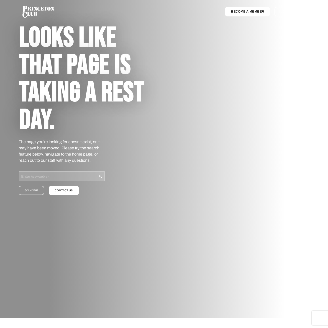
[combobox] (58, 176)
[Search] (101, 176)
